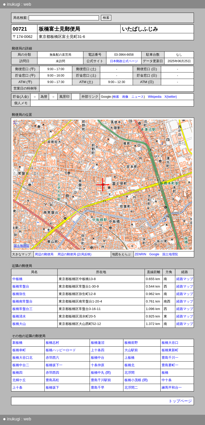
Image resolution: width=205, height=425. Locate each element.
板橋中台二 (20, 365)
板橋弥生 (19, 294)
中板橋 (17, 279)
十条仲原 (97, 365)
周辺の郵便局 (44, 254)
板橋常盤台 (20, 286)
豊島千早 (97, 387)
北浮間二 (131, 387)
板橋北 (129, 365)
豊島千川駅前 (101, 380)
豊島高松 (52, 380)
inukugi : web (17, 4)
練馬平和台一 (172, 387)
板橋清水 (19, 316)
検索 (116, 97)
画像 (125, 97)
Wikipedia (154, 97)
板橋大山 (19, 324)
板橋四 (17, 372)
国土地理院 (170, 254)
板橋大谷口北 (22, 357)
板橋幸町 (19, 350)
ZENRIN (140, 254)
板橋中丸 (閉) (101, 372)
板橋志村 (52, 343)
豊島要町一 (170, 365)
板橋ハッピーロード (61, 350)
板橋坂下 (52, 387)
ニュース (137, 97)
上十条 (17, 387)
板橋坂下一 (54, 365)
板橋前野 (131, 343)
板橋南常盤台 (22, 301)
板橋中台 (97, 357)
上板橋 (129, 357)
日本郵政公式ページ (124, 61)
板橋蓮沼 (97, 343)
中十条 (167, 380)
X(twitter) (170, 97)
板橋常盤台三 (22, 309)
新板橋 (17, 343)
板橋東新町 (170, 350)
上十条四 (97, 350)
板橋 (165, 372)
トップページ (180, 401)
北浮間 (129, 372)
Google (154, 254)
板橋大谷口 (170, 343)
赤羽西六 (52, 357)
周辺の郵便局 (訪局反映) (74, 254)
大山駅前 (131, 350)
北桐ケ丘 (19, 380)
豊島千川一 (170, 357)
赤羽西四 (52, 372)
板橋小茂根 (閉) (136, 380)
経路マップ (184, 279)
